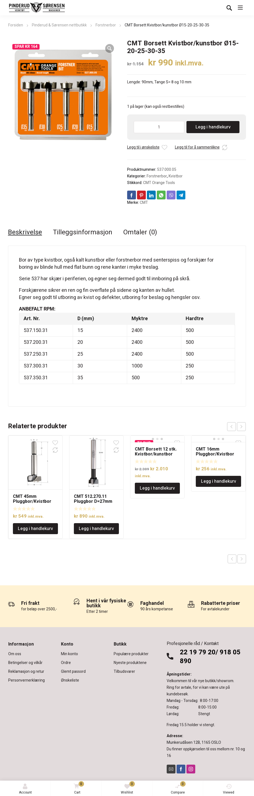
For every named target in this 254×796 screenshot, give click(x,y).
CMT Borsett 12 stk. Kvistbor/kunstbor (156, 451)
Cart (77, 788)
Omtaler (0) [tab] (140, 232)
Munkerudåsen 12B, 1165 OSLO (194, 742)
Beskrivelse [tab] (25, 232)
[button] (109, 48)
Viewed (228, 789)
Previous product (232, 559)
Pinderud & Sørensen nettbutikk (59, 25)
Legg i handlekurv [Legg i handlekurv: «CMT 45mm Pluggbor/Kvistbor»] (35, 528)
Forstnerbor (106, 25)
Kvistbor (176, 176)
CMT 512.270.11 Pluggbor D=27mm (93, 499)
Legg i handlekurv (213, 127)
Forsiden (15, 25)
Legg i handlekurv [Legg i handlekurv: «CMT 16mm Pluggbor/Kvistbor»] (218, 481)
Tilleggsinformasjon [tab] (82, 232)
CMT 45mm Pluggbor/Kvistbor (32, 499)
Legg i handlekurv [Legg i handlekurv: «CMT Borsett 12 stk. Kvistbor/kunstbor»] (157, 488)
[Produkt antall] (159, 127)
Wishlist (128, 788)
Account (25, 789)
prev (231, 426)
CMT (144, 202)
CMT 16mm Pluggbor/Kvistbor (215, 451)
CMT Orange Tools (159, 183)
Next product (241, 559)
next (241, 426)
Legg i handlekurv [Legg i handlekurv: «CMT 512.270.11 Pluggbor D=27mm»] (96, 528)
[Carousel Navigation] (236, 426)
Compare (178, 788)
